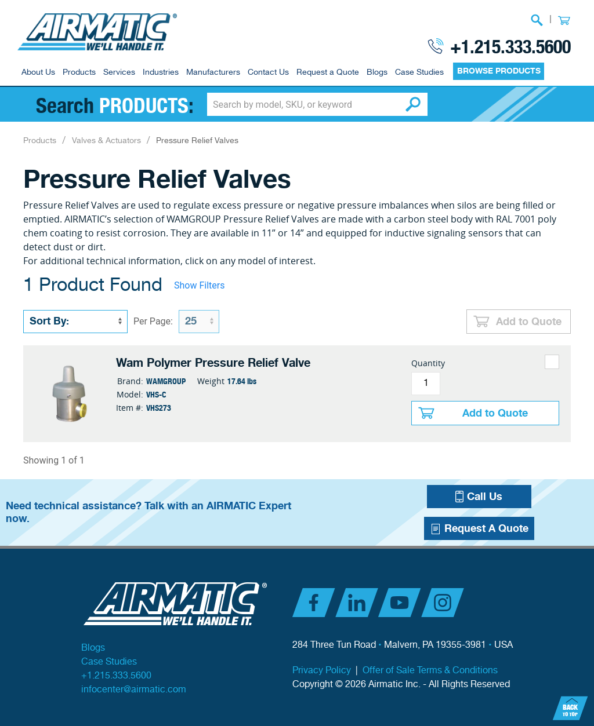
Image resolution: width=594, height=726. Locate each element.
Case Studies (419, 72)
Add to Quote (529, 321)
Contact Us (268, 72)
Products (79, 72)
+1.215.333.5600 (510, 46)
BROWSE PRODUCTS (499, 71)
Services (119, 72)
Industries (161, 72)
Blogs (377, 72)
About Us (38, 72)
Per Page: (153, 321)
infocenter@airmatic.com (133, 690)
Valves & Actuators (106, 141)
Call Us (478, 496)
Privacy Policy (321, 670)
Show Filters (199, 285)
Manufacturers (213, 72)
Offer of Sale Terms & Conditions (430, 670)
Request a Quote (327, 72)
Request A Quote (479, 528)
